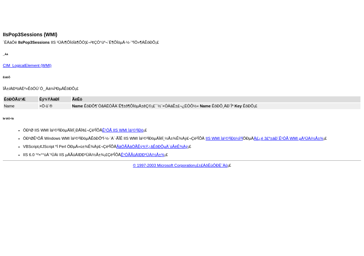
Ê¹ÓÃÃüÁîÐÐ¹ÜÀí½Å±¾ (142, 155)
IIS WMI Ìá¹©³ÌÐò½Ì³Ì (224, 138)
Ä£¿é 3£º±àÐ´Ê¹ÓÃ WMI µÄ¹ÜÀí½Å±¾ (288, 138)
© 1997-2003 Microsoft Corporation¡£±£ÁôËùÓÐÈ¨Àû (180, 165)
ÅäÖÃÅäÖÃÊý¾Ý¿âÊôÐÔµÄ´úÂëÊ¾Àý (151, 146)
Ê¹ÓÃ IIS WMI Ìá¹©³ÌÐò (122, 130)
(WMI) (27, 65)
